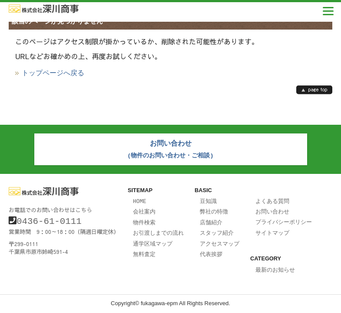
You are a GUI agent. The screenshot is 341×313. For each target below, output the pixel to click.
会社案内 (144, 209)
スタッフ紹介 (217, 229)
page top (314, 89)
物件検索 (144, 219)
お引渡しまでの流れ (158, 229)
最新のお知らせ (275, 266)
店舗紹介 (211, 219)
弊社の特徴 (214, 209)
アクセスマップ (219, 240)
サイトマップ (272, 229)
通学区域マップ (152, 240)
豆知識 (208, 199)
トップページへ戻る (53, 73)
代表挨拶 (211, 250)
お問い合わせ (272, 209)
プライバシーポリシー (283, 219)
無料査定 (144, 250)
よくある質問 (272, 199)
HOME (139, 199)
